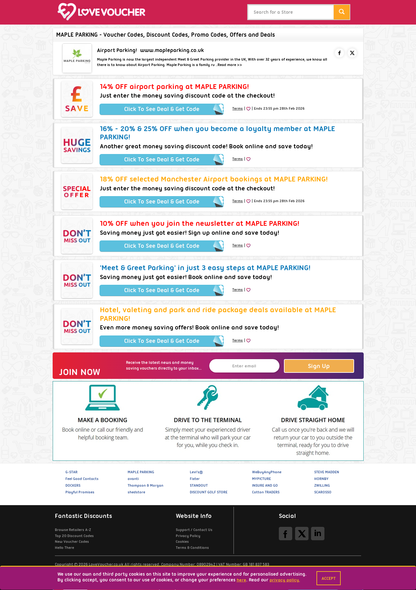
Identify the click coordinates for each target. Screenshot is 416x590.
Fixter (195, 478)
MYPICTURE (261, 478)
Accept (329, 578)
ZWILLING (322, 485)
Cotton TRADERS (265, 492)
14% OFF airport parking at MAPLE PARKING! (174, 86)
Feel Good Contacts (82, 478)
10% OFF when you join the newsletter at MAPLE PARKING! (199, 223)
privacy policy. (285, 579)
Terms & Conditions (192, 547)
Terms (237, 108)
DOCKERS (72, 485)
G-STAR (71, 472)
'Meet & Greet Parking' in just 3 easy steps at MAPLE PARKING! (205, 267)
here (241, 579)
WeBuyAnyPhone (266, 472)
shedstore (136, 492)
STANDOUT (199, 485)
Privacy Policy (188, 536)
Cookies (182, 541)
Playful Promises (79, 492)
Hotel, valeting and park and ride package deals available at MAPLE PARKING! (218, 313)
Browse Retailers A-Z (73, 529)
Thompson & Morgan (145, 485)
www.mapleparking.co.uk (172, 50)
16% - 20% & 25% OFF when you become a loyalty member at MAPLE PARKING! (217, 132)
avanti (133, 478)
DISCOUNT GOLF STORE (208, 492)
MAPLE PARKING (141, 472)
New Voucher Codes (72, 541)
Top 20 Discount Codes (74, 536)
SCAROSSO (322, 492)
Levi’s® (196, 472)
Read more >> (230, 65)
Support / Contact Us (194, 529)
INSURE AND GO (265, 485)
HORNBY (321, 478)
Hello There (64, 547)
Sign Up (319, 366)
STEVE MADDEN (326, 472)
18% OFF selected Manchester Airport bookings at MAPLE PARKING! (214, 178)
